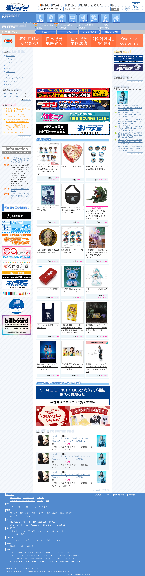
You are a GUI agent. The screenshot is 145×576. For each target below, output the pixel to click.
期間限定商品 (104, 28)
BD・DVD (10, 495)
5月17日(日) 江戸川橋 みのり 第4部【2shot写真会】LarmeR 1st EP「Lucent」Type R (130, 142)
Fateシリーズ (10, 72)
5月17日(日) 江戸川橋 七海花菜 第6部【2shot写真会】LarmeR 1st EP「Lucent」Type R (130, 128)
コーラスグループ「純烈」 (15, 132)
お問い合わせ (118, 495)
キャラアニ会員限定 (86, 25)
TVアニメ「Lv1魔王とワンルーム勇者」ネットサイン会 (18, 110)
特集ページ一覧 (25, 137)
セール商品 (104, 25)
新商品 (39, 28)
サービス (70, 5)
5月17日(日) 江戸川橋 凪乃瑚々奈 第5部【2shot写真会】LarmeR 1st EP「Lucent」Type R (130, 148)
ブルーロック (10, 65)
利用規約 (83, 5)
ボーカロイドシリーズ (14, 62)
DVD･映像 (40, 18)
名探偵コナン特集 (111, 32)
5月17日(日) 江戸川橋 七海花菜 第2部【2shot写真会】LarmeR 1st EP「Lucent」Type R (130, 121)
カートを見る (136, 6)
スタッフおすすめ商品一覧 (100, 490)
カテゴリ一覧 (26, 22)
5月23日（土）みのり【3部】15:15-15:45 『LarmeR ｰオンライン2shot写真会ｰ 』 (69, 439)
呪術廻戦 (9, 68)
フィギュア (83, 18)
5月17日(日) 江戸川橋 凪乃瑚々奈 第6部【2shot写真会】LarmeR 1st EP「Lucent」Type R (130, 135)
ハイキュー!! (10, 59)
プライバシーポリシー (98, 5)
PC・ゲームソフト (72, 18)
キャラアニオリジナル (45, 25)
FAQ (107, 495)
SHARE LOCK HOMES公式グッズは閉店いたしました (20, 196)
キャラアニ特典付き (65, 25)
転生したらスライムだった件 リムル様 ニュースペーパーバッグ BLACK (72, 209)
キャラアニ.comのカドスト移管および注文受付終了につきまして (20, 160)
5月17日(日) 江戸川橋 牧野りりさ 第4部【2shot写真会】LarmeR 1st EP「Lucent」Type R (130, 107)
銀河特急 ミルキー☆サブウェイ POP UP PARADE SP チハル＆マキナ (47, 366)
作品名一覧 (27, 99)
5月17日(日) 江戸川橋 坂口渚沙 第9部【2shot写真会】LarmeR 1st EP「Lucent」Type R (130, 114)
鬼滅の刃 (9, 84)
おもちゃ (105, 18)
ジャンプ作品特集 (89, 32)
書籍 (62, 18)
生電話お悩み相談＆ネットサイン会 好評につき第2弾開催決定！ (18, 120)
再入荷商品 (62, 28)
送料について (56, 5)
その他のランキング (135, 82)
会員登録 (44, 5)
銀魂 (7, 75)
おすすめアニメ (68, 32)
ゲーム (9, 519)
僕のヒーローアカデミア (14, 78)
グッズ (116, 18)
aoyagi (54, 436)
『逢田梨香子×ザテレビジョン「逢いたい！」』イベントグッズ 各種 (72, 366)
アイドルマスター (12, 81)
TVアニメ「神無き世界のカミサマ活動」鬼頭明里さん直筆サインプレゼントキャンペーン (18, 127)
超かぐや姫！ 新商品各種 (71, 167)
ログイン (114, 5)
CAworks (45, 32)
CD (51, 18)
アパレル (94, 18)
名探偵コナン (10, 56)
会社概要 (97, 495)
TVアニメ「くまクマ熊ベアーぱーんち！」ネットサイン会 (17, 115)
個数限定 (82, 28)
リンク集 (131, 495)
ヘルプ (127, 8)
